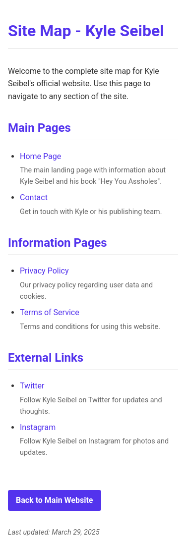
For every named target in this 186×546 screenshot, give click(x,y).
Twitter (32, 385)
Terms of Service (49, 312)
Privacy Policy (44, 270)
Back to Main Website (54, 500)
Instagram (38, 427)
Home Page (40, 156)
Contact (34, 197)
